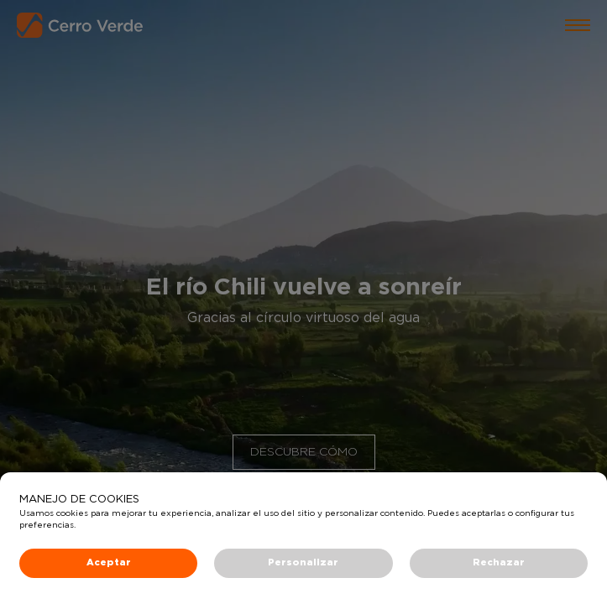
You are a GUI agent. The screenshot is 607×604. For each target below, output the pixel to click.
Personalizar (303, 562)
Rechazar (499, 562)
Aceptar (108, 562)
